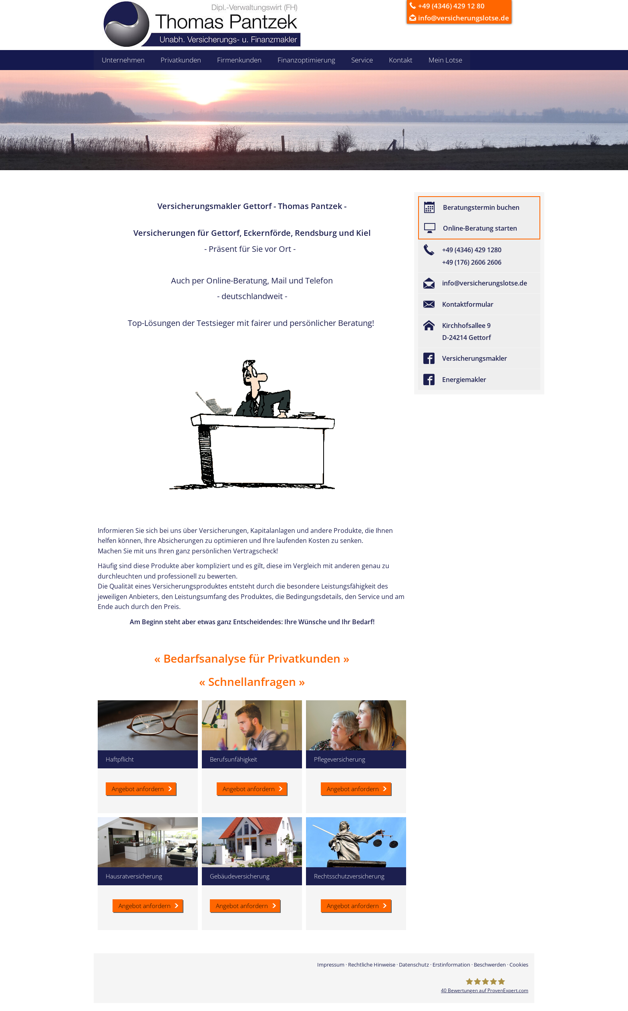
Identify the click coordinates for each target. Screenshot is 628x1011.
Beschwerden (490, 964)
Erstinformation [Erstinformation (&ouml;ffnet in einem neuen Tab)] (451, 964)
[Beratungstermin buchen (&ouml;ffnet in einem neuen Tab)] (479, 207)
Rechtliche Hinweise (371, 964)
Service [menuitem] (362, 59)
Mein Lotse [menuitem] (445, 59)
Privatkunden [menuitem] (181, 59)
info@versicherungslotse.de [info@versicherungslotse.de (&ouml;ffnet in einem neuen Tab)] (467, 17)
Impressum (330, 964)
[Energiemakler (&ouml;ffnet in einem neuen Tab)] (479, 379)
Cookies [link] (518, 964)
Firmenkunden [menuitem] (239, 59)
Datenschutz (414, 964)
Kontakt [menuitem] (401, 59)
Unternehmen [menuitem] (123, 59)
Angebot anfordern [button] (249, 789)
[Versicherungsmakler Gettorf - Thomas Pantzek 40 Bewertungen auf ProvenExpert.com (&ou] (484, 985)
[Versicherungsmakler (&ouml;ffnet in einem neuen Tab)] (479, 358)
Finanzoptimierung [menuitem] (306, 59)
